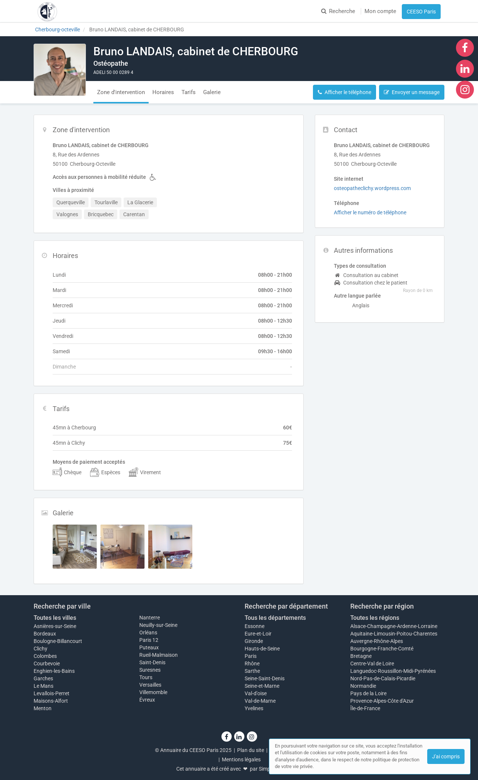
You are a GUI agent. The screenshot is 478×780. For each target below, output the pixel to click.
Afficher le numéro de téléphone (370, 212)
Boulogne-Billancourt (58, 641)
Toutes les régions (374, 617)
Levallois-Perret (51, 693)
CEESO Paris (421, 12)
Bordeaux (45, 634)
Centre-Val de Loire (372, 663)
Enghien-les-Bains (54, 671)
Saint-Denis (152, 662)
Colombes (45, 656)
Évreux (147, 700)
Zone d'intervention (121, 92)
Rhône (252, 663)
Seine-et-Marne (262, 686)
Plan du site (250, 750)
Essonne (254, 626)
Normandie (363, 686)
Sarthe (252, 671)
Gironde (254, 641)
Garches (43, 678)
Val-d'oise (256, 693)
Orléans (148, 633)
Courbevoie (47, 663)
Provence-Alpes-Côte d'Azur (382, 701)
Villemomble (153, 692)
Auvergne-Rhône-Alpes (376, 641)
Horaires (163, 92)
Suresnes (150, 670)
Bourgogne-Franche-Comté (381, 649)
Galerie (212, 92)
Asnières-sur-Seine (55, 626)
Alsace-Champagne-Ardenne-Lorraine (393, 626)
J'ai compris (446, 756)
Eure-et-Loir (258, 634)
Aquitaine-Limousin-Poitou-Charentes (393, 634)
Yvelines (254, 708)
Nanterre (149, 618)
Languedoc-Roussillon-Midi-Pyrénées (393, 671)
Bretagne (361, 656)
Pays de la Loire (368, 693)
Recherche (338, 11)
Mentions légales (241, 759)
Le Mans (43, 686)
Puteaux (149, 647)
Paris (251, 656)
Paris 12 (148, 640)
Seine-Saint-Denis (265, 678)
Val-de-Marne (260, 701)
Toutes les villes (55, 617)
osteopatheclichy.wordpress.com (372, 188)
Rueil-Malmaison (158, 655)
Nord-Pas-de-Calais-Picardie (382, 678)
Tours (145, 677)
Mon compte (380, 11)
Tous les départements (275, 617)
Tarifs (188, 92)
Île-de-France (365, 708)
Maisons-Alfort (51, 701)
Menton (43, 708)
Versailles (150, 685)
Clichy (40, 649)
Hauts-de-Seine (262, 649)
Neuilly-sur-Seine (158, 625)
